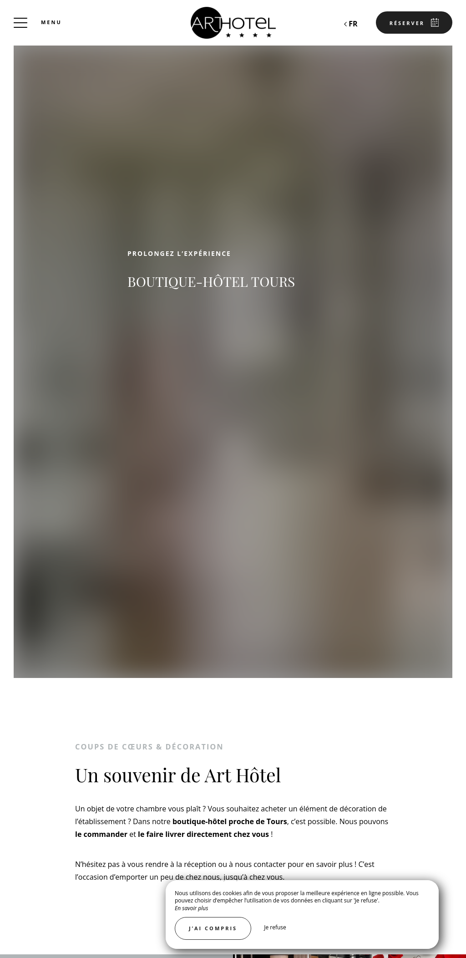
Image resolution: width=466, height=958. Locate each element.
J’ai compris (213, 928)
